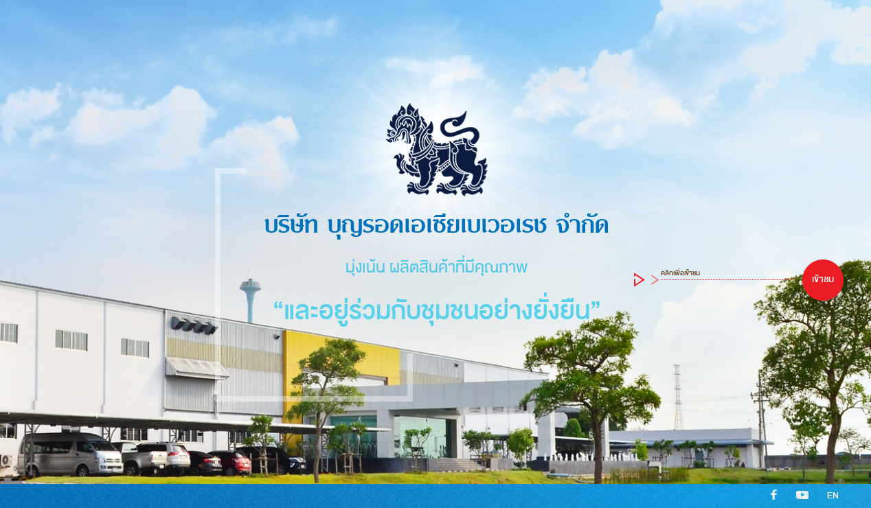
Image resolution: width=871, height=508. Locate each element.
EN (833, 496)
